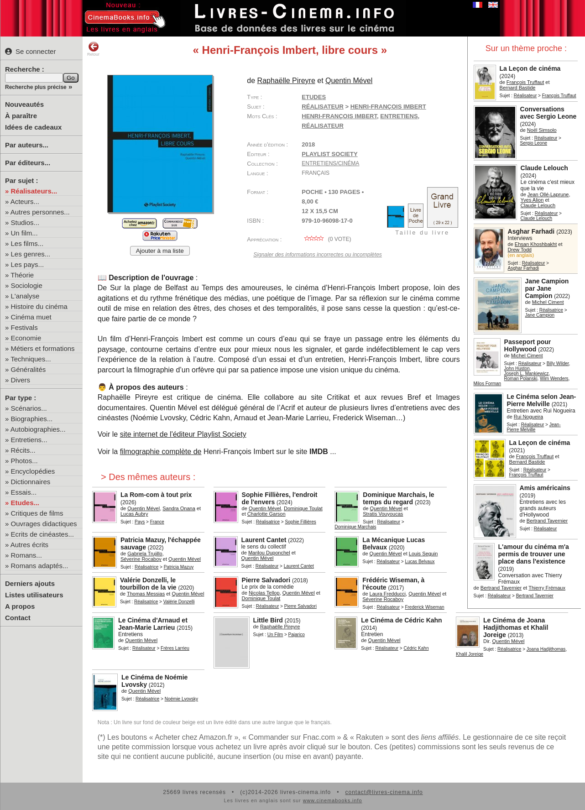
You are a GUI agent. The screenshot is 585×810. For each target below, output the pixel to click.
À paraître (21, 116)
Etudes (314, 97)
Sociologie (26, 285)
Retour (93, 49)
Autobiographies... (38, 429)
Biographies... (32, 419)
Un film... (24, 233)
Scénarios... (29, 408)
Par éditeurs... (27, 163)
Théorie (22, 275)
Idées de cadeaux (33, 127)
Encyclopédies (33, 471)
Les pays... (27, 264)
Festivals (24, 327)
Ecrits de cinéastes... (42, 534)
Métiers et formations (43, 348)
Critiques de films (37, 513)
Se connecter (30, 51)
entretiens (399, 116)
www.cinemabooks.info (332, 800)
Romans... (26, 555)
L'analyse (25, 296)
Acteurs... (24, 201)
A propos (20, 606)
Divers (21, 380)
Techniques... (30, 359)
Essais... (24, 492)
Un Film (275, 634)
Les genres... (31, 254)
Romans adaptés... (39, 566)
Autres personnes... (40, 212)
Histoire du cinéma (39, 306)
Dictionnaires (31, 482)
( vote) (326, 239)
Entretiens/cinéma (330, 163)
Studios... (25, 222)
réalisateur (322, 125)
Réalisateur (525, 95)
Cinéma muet (31, 317)
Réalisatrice (551, 310)
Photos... (24, 461)
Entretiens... (29, 440)
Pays (140, 521)
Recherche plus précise (36, 87)
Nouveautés (24, 104)
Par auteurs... (26, 145)
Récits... (23, 450)
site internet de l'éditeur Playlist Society (183, 434)
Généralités (28, 369)
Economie (26, 338)
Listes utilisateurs (34, 595)
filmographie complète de (161, 451)
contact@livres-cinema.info (384, 792)
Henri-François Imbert (339, 116)
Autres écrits (29, 545)
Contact (18, 618)
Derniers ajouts (30, 583)
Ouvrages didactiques (44, 524)
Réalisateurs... (34, 191)
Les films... (27, 243)
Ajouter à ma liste (160, 250)
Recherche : (24, 69)
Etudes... (25, 503)
